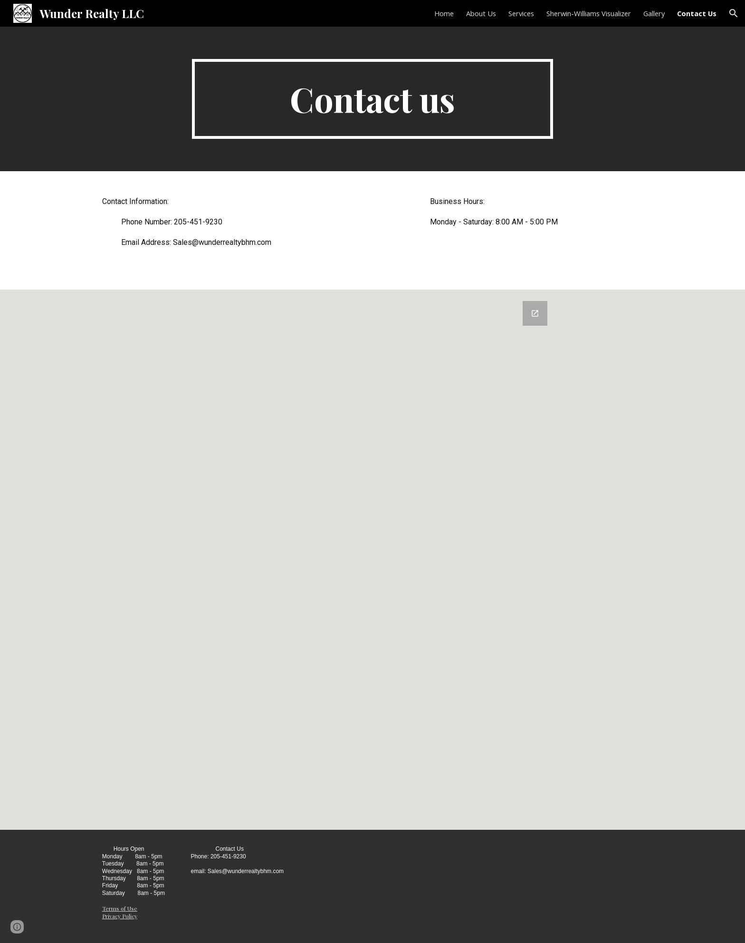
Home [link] (444, 13)
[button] (733, 13)
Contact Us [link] (696, 13)
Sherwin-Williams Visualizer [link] (588, 13)
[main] (372, 99)
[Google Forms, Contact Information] (372, 559)
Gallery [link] (654, 13)
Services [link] (521, 13)
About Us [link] (481, 13)
